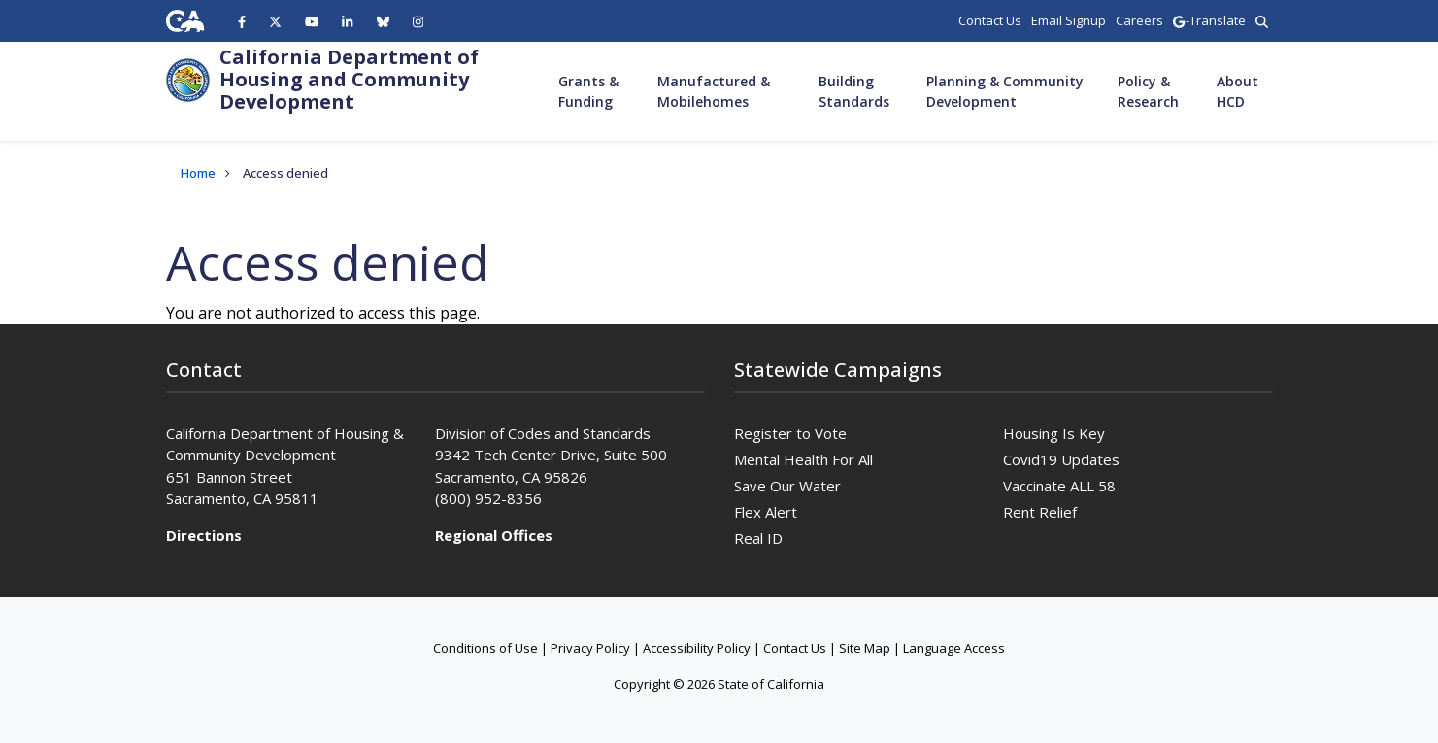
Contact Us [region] (989, 20)
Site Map (864, 648)
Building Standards (854, 91)
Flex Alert (765, 512)
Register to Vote (790, 433)
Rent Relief (1040, 512)
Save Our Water (787, 485)
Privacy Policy (590, 648)
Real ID (758, 538)
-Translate (1209, 20)
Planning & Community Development (1005, 91)
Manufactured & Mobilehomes (713, 91)
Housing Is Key (1054, 433)
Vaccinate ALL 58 (1059, 485)
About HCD (1237, 91)
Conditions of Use (485, 648)
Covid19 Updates (1061, 459)
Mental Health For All (803, 459)
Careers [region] (1139, 20)
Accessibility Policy (697, 648)
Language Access (954, 648)
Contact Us (794, 648)
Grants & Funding (588, 91)
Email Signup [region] (1068, 20)
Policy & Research (1148, 91)
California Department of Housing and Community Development (349, 79)
